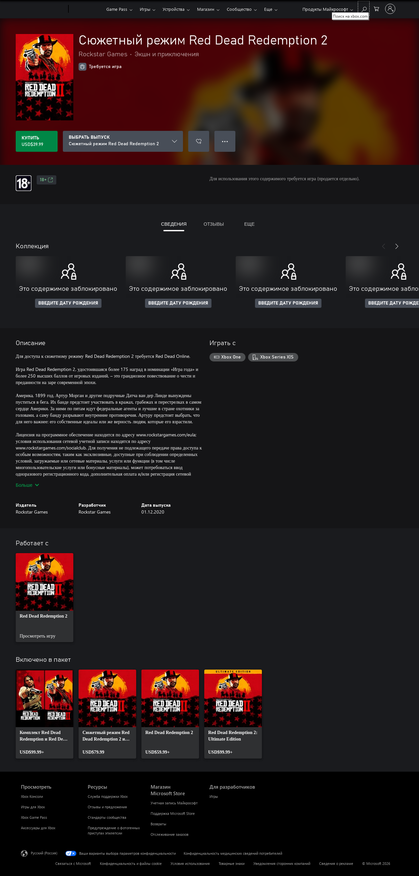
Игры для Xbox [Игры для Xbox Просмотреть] (33, 807)
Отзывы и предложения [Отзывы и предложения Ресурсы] (107, 807)
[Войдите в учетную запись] (390, 9)
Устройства (174, 9)
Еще (268, 9)
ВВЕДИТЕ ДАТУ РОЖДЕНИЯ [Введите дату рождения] (68, 303)
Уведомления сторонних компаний (281, 863)
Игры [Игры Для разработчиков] (214, 796)
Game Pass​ (116, 9)
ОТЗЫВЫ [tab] (214, 224)
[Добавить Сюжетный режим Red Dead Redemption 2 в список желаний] (198, 141)
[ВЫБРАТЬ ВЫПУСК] (123, 141)
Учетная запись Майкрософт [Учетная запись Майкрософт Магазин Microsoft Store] (174, 803)
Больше (27, 485)
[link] (44, 597)
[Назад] (383, 246)
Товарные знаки (232, 863)
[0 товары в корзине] (376, 8)
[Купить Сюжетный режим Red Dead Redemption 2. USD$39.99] (37, 141)
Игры (145, 9)
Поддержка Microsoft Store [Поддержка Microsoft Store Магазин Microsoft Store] (173, 813)
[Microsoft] (43, 9)
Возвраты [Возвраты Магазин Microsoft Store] (158, 824)
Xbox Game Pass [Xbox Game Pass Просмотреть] (34, 817)
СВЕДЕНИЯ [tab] (174, 224)
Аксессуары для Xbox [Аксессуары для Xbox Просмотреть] (38, 828)
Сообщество (239, 9)
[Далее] (396, 246)
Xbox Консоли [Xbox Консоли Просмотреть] (32, 796)
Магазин (205, 9)
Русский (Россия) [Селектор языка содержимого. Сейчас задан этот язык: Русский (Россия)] (44, 853)
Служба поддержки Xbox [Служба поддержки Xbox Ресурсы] (108, 796)
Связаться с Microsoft (73, 863)
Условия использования (190, 863)
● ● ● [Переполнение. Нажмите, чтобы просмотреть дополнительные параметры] (225, 141)
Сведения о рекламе (336, 863)
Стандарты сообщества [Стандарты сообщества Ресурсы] (107, 817)
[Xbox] (86, 9)
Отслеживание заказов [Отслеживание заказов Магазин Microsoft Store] (170, 834)
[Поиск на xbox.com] (364, 8)
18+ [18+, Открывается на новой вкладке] (46, 180)
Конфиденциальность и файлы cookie (131, 863)
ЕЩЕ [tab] (249, 224)
